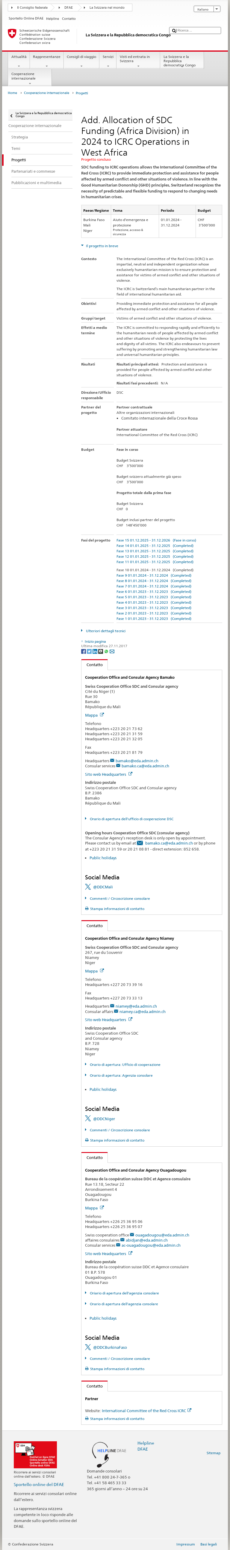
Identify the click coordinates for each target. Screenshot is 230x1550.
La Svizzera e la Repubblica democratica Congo (182, 61)
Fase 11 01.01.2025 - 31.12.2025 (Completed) (154, 562)
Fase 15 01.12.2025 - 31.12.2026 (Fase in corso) (156, 540)
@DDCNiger (104, 1118)
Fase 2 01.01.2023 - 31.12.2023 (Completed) (153, 613)
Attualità (18, 61)
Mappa (94, 715)
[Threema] (101, 651)
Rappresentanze (46, 61)
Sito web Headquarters (108, 774)
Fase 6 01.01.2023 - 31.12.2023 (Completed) (153, 591)
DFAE (68, 8)
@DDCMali (103, 886)
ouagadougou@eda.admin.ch (162, 1235)
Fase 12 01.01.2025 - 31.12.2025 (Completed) (154, 556)
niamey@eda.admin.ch (136, 1006)
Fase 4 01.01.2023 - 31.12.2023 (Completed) (153, 602)
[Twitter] (90, 651)
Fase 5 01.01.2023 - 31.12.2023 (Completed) (153, 597)
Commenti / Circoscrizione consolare (119, 898)
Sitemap (213, 1453)
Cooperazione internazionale (30, 78)
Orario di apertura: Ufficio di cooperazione (125, 1064)
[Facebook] (84, 651)
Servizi (108, 61)
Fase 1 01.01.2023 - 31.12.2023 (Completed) (153, 618)
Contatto (92, 664)
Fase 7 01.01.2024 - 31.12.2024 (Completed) (153, 586)
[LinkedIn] (95, 651)
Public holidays (103, 857)
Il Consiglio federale (32, 8)
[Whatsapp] (107, 651)
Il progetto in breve (101, 246)
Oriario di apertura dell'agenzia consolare (124, 1293)
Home (12, 93)
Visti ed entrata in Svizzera (138, 61)
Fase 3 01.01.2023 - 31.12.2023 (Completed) (153, 608)
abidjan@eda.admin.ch (147, 1240)
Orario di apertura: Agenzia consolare (121, 1075)
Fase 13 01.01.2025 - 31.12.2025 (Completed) (154, 551)
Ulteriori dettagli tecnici (105, 631)
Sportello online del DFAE (39, 1484)
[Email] (112, 651)
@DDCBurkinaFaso (110, 1347)
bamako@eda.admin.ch (137, 760)
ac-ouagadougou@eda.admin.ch (151, 1245)
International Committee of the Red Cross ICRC (146, 1410)
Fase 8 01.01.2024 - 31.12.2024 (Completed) (153, 581)
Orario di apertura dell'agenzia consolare (123, 1304)
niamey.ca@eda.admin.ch (142, 1011)
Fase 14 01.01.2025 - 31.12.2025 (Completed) (154, 546)
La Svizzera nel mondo (107, 8)
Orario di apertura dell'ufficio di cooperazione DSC (131, 819)
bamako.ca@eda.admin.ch (145, 765)
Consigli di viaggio (81, 61)
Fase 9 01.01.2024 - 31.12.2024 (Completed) (153, 575)
